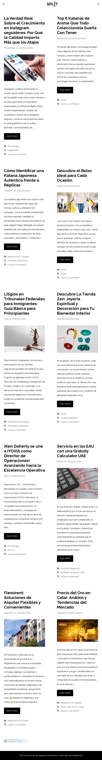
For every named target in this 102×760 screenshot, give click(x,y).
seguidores (13, 150)
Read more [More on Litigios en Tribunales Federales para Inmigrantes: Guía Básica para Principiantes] (12, 412)
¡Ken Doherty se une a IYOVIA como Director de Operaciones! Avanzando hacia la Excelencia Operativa (24, 458)
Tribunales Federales (18, 425)
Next (22, 741)
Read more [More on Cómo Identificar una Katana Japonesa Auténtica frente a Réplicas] (12, 247)
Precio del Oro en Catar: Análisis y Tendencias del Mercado (73, 599)
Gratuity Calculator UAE (73, 572)
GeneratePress (75, 755)
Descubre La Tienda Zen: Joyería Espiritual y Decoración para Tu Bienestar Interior (76, 304)
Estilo (63, 269)
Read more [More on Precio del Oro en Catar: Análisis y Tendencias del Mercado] (65, 693)
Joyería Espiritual (69, 418)
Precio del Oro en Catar (72, 706)
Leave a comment (17, 154)
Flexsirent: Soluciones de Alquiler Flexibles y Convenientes (22, 599)
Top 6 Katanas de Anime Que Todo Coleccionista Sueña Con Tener (76, 25)
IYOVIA (11, 550)
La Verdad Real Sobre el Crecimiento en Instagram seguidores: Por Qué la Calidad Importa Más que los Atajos (24, 30)
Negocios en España (18, 256)
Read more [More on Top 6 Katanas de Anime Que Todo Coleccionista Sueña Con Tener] (65, 90)
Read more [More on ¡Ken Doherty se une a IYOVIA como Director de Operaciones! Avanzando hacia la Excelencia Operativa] (12, 536)
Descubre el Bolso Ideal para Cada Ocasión (74, 175)
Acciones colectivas (18, 260)
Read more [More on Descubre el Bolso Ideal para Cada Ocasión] (65, 260)
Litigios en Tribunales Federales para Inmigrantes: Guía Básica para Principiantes (24, 304)
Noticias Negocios (70, 568)
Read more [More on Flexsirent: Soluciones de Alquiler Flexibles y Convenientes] (12, 711)
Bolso (64, 273)
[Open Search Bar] (3, 4)
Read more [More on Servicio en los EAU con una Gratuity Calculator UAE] (65, 558)
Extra (63, 100)
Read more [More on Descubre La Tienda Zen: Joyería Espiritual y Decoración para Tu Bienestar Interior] (65, 404)
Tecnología (13, 146)
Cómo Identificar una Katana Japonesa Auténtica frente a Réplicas (24, 177)
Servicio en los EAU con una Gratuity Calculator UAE (75, 451)
